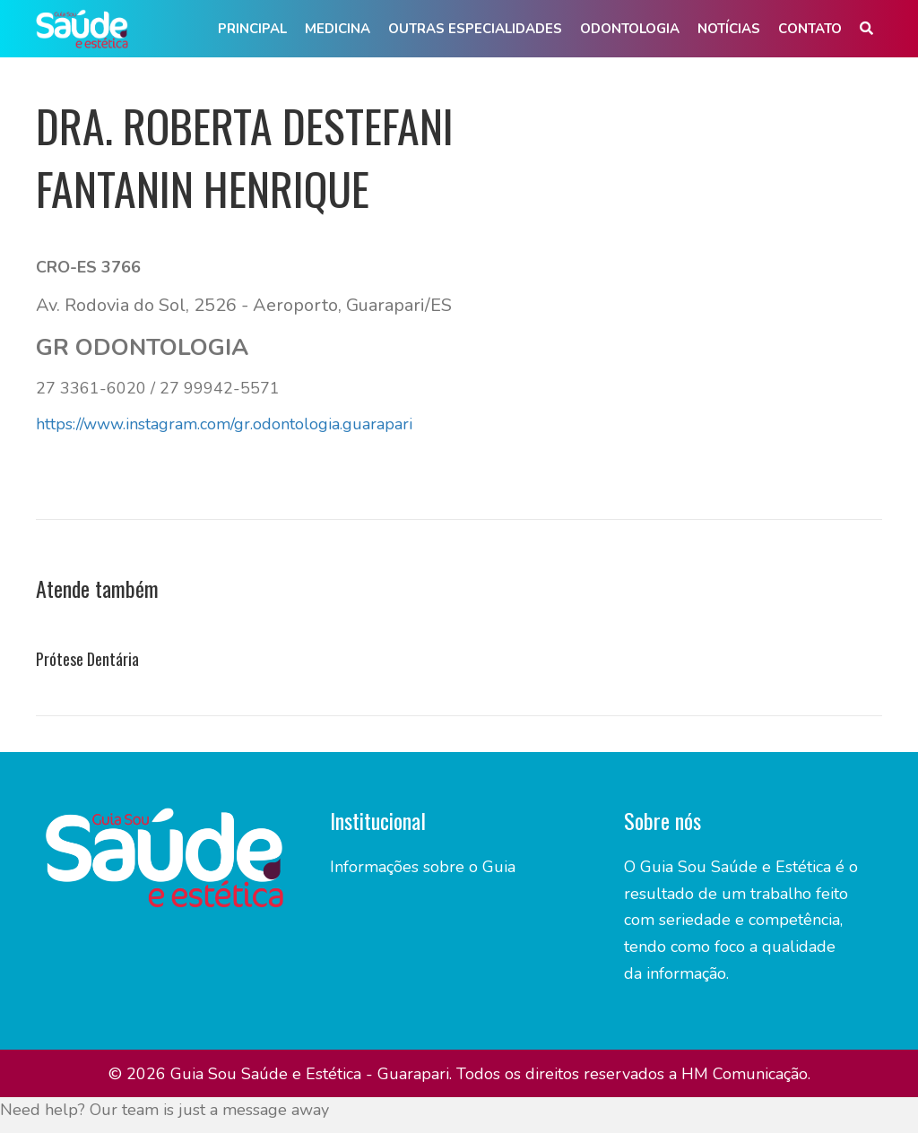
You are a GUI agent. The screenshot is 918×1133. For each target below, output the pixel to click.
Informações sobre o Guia (422, 867)
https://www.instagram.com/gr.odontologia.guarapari (224, 424)
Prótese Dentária (87, 658)
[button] (866, 29)
